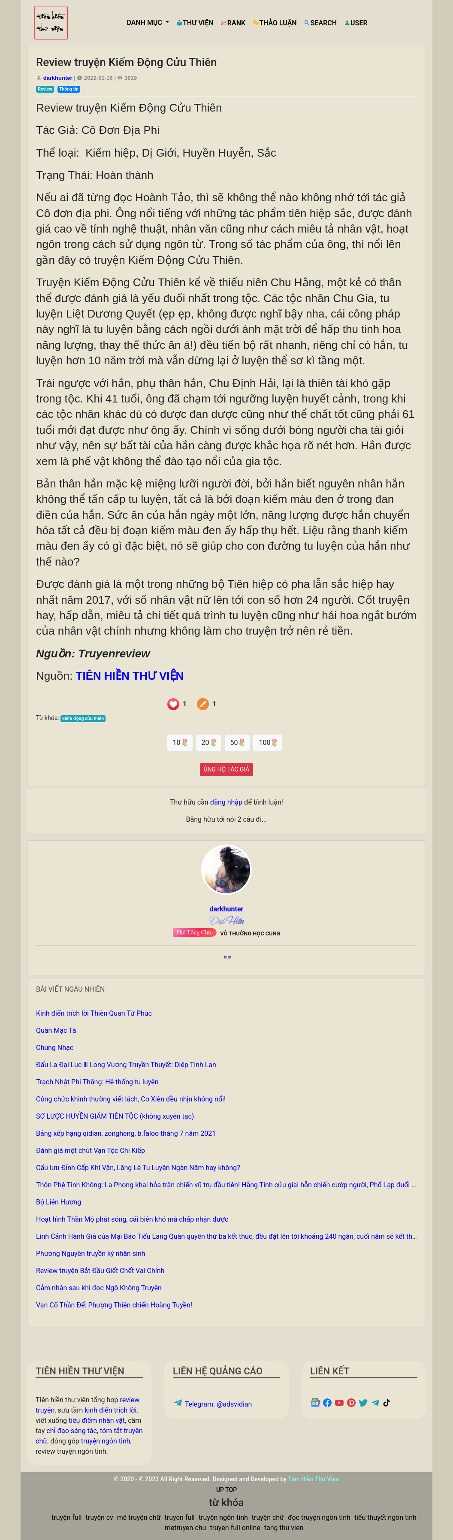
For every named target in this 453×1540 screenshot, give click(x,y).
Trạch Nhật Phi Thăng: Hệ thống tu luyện (97, 1082)
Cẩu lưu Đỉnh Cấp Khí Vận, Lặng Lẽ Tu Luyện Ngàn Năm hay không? (138, 1168)
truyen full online (235, 1528)
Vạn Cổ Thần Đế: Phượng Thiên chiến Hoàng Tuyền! (114, 1305)
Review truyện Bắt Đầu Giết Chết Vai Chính (100, 1271)
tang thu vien (284, 1528)
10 (180, 742)
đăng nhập (226, 802)
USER (355, 23)
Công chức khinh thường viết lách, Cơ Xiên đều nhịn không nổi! (131, 1099)
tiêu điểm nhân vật (97, 1420)
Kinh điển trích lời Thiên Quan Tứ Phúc (94, 1013)
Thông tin (69, 89)
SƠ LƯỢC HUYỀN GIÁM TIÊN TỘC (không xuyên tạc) (115, 1116)
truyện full (66, 1517)
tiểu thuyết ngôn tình (385, 1517)
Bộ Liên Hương (58, 1202)
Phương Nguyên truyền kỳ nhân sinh (90, 1254)
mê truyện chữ (139, 1517)
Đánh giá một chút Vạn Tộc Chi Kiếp (90, 1151)
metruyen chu (185, 1528)
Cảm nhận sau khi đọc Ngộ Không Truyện (99, 1288)
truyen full (180, 1517)
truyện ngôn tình (105, 1441)
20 (209, 742)
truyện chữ (268, 1517)
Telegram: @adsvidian (212, 1404)
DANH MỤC (145, 22)
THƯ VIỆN (195, 23)
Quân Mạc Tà (56, 1030)
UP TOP (226, 1489)
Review (45, 89)
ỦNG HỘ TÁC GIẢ (227, 769)
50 (237, 742)
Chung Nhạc (54, 1048)
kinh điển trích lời (110, 1410)
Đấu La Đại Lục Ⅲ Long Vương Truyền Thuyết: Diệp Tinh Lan (126, 1065)
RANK (232, 23)
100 (268, 742)
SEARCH (320, 23)
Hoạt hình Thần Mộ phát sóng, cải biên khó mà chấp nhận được (132, 1219)
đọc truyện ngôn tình (319, 1517)
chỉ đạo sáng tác (71, 1431)
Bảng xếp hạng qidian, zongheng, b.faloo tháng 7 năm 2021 (126, 1133)
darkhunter (57, 78)
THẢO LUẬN (274, 23)
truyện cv (99, 1517)
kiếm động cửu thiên (83, 718)
